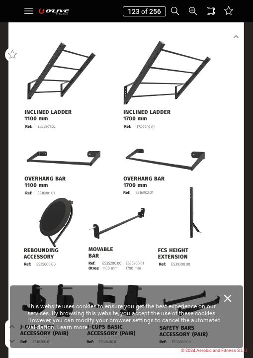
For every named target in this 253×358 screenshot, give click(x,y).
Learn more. (73, 327)
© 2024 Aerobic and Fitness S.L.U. (214, 350)
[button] (29, 11)
